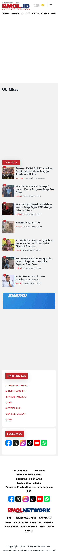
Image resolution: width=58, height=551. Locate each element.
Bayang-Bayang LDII (28, 222)
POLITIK (25, 13)
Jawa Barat (11, 526)
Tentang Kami (20, 470)
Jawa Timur (47, 526)
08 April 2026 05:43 (32, 226)
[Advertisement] (29, 52)
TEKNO (45, 13)
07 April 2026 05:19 (34, 178)
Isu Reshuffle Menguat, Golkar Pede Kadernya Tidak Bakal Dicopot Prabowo (34, 243)
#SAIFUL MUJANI (15, 414)
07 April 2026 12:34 (32, 214)
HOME (5, 13)
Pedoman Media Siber (29, 474)
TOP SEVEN (11, 162)
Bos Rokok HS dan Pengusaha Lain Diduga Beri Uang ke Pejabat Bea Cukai (34, 261)
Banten (48, 522)
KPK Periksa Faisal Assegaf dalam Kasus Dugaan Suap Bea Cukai (35, 189)
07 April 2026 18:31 (31, 283)
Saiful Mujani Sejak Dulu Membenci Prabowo (30, 278)
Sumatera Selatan (16, 522)
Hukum (19, 196)
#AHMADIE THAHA (16, 385)
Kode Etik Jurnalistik (29, 483)
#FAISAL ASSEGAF (16, 397)
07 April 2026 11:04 (32, 268)
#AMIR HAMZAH (15, 391)
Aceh (10, 518)
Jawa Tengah (29, 526)
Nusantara (20, 178)
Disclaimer (40, 470)
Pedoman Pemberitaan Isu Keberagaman (29, 487)
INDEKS (15, 13)
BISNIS (35, 13)
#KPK (8, 402)
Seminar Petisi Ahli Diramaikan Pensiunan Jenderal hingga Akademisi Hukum (34, 171)
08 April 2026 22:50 (31, 250)
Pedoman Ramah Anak (29, 478)
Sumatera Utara (26, 518)
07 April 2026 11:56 (32, 196)
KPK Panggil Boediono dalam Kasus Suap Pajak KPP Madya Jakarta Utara (34, 207)
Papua (29, 530)
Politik (18, 250)
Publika (19, 226)
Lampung (36, 522)
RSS (29, 491)
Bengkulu (45, 518)
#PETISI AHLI (13, 408)
